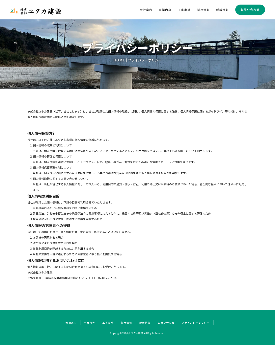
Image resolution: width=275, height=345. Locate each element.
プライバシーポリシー (196, 322)
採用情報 (203, 10)
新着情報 (222, 10)
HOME (119, 59)
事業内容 (165, 10)
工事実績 (184, 10)
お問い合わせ (250, 9)
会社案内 (146, 10)
